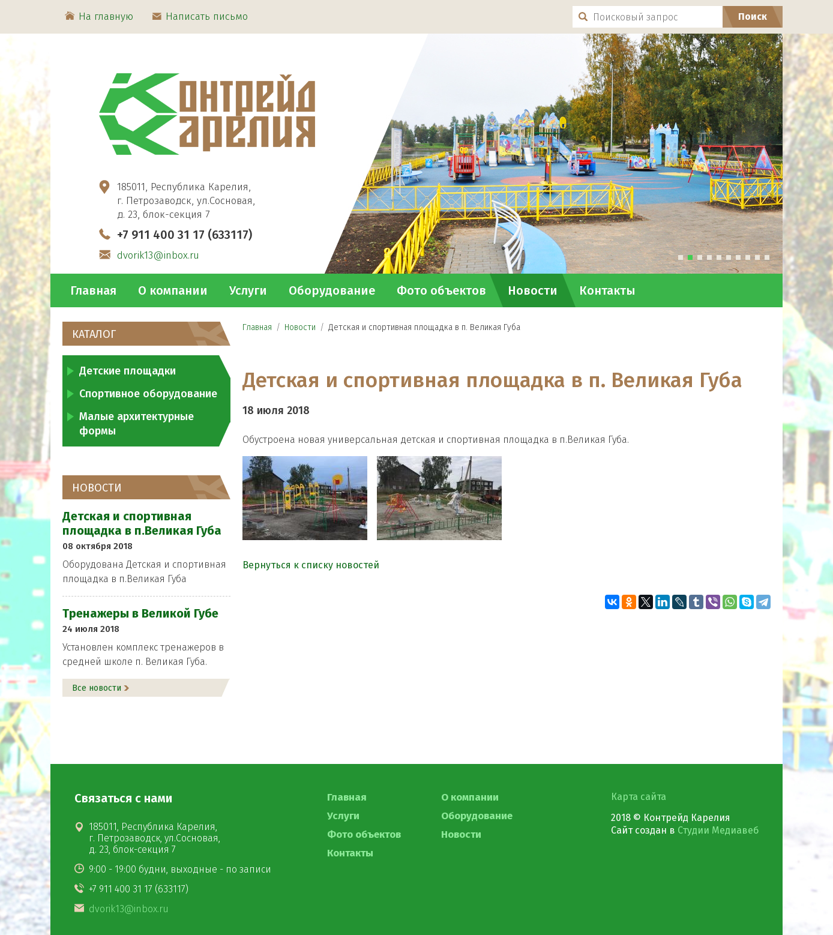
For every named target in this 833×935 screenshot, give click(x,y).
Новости (533, 290)
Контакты (607, 290)
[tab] (680, 257)
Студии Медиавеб (718, 830)
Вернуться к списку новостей (310, 565)
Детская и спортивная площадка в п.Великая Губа (141, 523)
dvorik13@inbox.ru (158, 255)
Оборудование (332, 290)
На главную (99, 16)
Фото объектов (441, 290)
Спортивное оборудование (148, 393)
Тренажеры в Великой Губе (140, 613)
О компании (173, 290)
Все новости (96, 688)
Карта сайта (638, 796)
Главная (93, 290)
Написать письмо (200, 16)
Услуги (248, 290)
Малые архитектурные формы (136, 423)
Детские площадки (127, 370)
